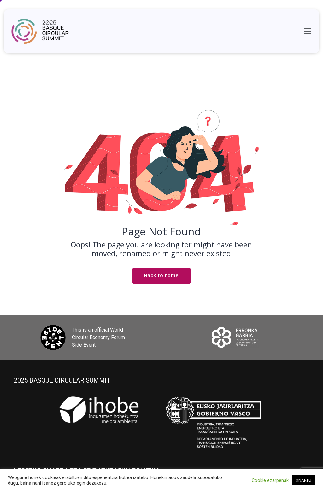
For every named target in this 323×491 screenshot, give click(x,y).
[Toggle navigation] (307, 31)
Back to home (161, 276)
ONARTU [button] (303, 480)
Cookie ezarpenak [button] (270, 480)
